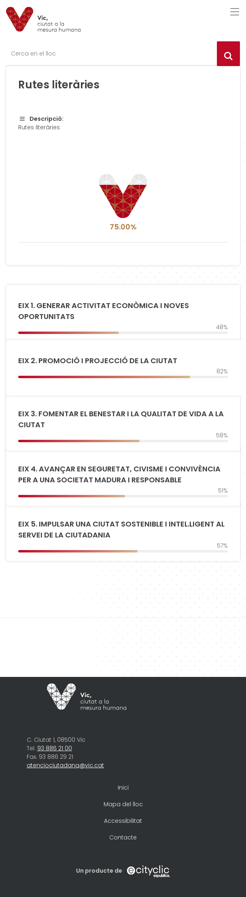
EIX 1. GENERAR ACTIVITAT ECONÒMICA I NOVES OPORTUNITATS (103, 310)
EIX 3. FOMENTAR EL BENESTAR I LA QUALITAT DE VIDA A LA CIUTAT (121, 419)
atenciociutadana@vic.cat (65, 765)
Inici (123, 788)
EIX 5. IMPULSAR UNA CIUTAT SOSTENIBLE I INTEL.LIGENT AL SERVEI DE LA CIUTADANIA (121, 529)
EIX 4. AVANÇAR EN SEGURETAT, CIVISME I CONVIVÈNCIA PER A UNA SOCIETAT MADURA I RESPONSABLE (119, 474)
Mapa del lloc (123, 804)
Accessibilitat (123, 821)
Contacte (123, 837)
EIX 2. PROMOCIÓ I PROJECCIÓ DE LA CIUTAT (97, 360)
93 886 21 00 (54, 748)
